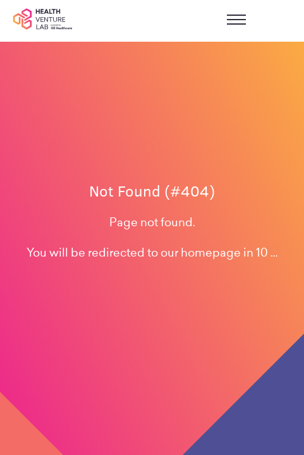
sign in (280, 21)
